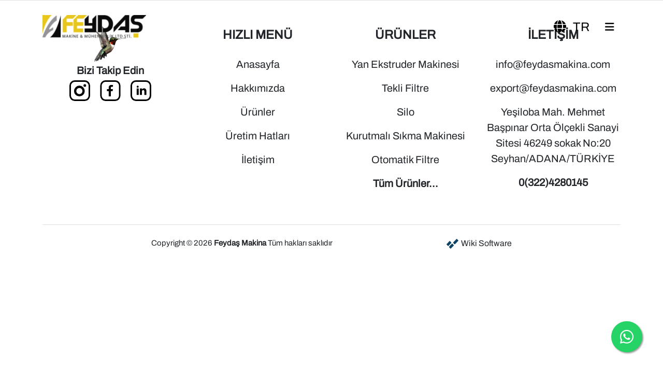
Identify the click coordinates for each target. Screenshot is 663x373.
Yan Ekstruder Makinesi (405, 64)
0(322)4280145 (553, 182)
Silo (405, 112)
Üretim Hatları (257, 135)
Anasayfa (258, 64)
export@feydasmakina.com (553, 88)
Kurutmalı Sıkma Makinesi (405, 135)
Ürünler (257, 112)
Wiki (478, 243)
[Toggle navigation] (610, 27)
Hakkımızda (257, 88)
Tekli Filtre (405, 88)
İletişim (258, 159)
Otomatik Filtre (405, 159)
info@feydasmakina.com (553, 64)
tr (573, 27)
